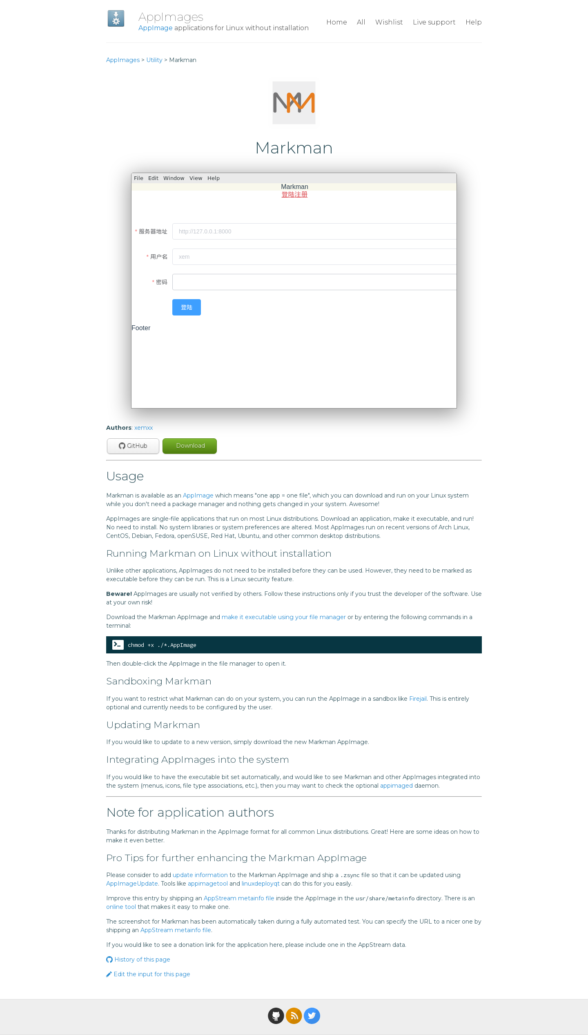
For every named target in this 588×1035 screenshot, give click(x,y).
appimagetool (208, 883)
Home (336, 22)
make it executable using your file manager (284, 617)
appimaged (396, 785)
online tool (121, 907)
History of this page (138, 959)
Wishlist (389, 22)
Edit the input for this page (148, 974)
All (361, 22)
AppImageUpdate (132, 883)
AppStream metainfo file (239, 898)
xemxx (143, 427)
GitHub (133, 445)
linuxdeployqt (261, 883)
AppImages (170, 17)
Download (189, 445)
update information (200, 875)
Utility (154, 60)
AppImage (155, 28)
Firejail (418, 698)
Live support (434, 22)
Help (474, 22)
